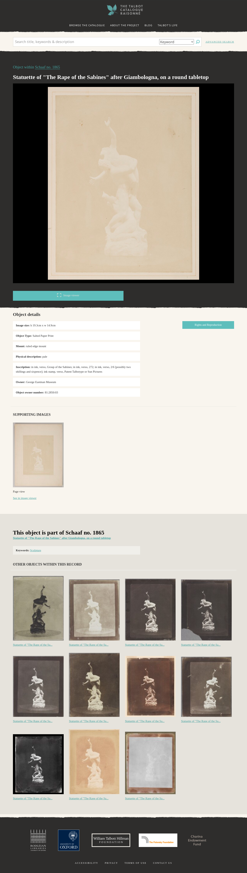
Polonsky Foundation (158, 840)
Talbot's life (168, 25)
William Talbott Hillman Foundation (111, 840)
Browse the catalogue (87, 25)
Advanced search (220, 41)
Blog (148, 25)
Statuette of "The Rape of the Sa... (32, 644)
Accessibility (86, 863)
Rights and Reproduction (208, 324)
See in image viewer (24, 498)
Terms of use (135, 863)
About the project (124, 25)
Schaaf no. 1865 (47, 67)
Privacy (111, 863)
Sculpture (35, 550)
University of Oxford (68, 840)
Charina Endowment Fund (197, 840)
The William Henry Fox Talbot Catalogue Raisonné (123, 10)
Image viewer (68, 295)
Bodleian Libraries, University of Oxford (38, 840)
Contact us (162, 863)
